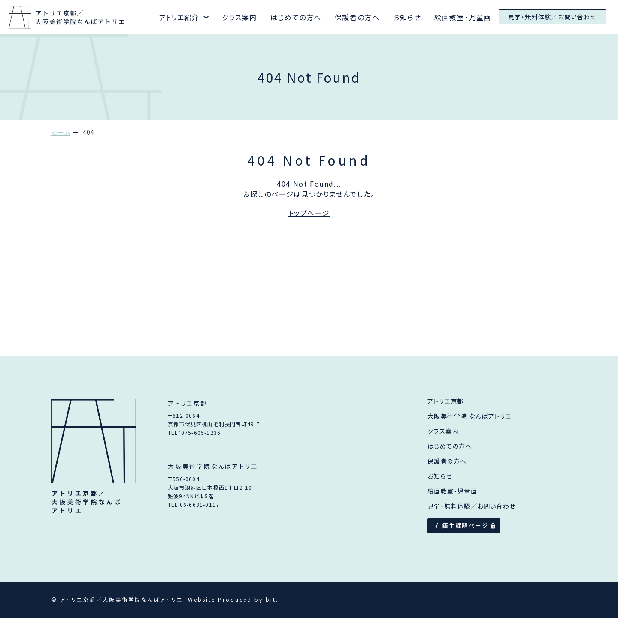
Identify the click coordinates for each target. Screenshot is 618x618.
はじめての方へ (295, 17)
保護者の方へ (357, 17)
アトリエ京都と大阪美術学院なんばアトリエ (67, 17)
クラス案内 (239, 17)
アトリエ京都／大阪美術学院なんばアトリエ (94, 457)
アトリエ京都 (445, 401)
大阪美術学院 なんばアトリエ (469, 416)
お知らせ (407, 17)
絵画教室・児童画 (462, 17)
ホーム (61, 132)
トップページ (309, 213)
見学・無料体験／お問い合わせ (552, 16)
